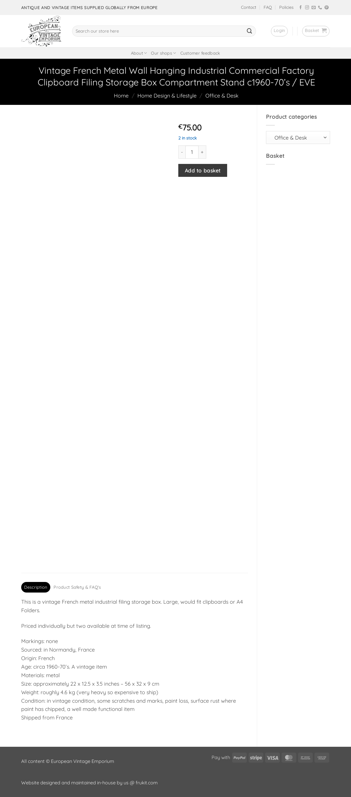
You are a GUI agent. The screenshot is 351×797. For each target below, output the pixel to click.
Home (121, 95)
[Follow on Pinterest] (327, 8)
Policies (286, 7)
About (139, 53)
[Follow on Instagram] (307, 8)
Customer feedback (200, 53)
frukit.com (147, 783)
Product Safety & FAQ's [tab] (77, 587)
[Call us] (320, 8)
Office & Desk (222, 95)
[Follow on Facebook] (301, 8)
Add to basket (203, 170)
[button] (279, 31)
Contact (248, 7)
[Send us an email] (314, 8)
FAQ (268, 7)
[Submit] (249, 31)
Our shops (163, 53)
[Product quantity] (192, 152)
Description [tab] (35, 587)
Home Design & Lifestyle (167, 95)
